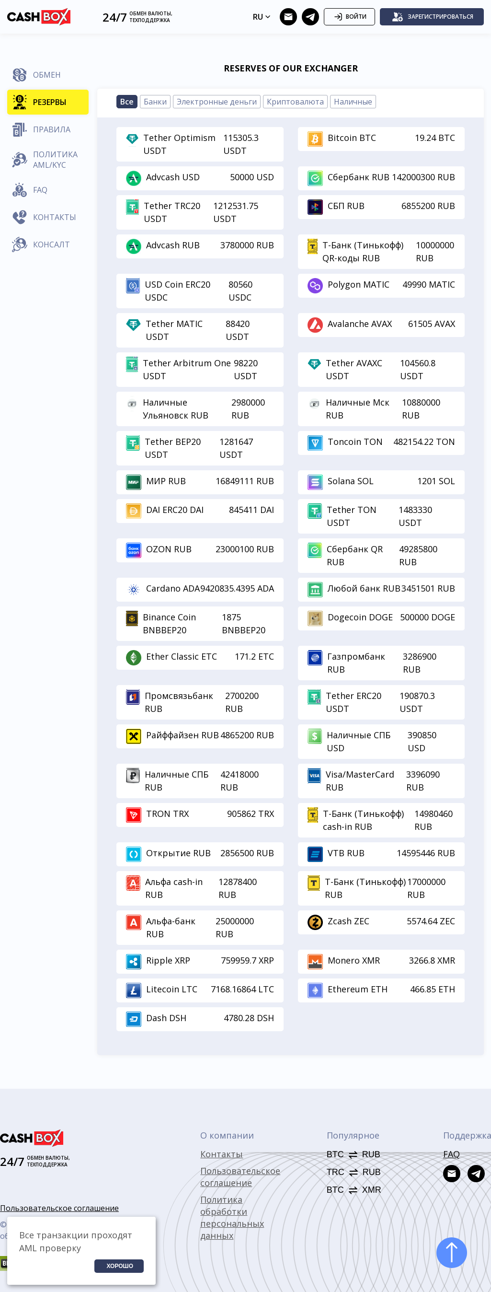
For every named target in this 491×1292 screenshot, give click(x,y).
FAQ (451, 1154)
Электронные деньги (217, 101)
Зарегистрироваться (432, 17)
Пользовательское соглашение (59, 1208)
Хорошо (119, 1266)
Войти (349, 17)
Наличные (353, 101)
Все (127, 101)
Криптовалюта (295, 101)
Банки (155, 101)
